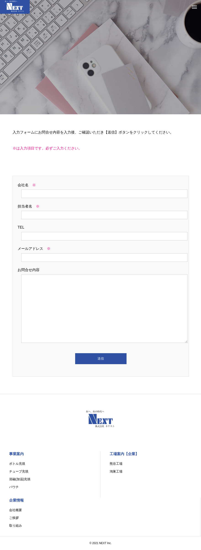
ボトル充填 (17, 463)
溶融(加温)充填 (19, 479)
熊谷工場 (116, 463)
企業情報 (16, 500)
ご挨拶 (14, 518)
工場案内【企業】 (124, 454)
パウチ (14, 487)
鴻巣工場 (116, 471)
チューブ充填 (18, 471)
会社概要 (15, 510)
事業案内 (16, 454)
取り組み (15, 525)
